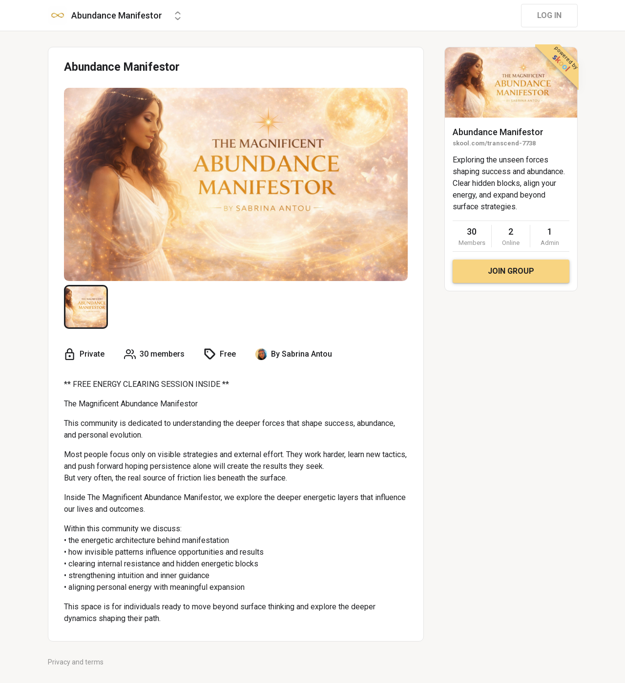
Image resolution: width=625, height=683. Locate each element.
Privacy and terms (76, 662)
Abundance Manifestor (498, 132)
